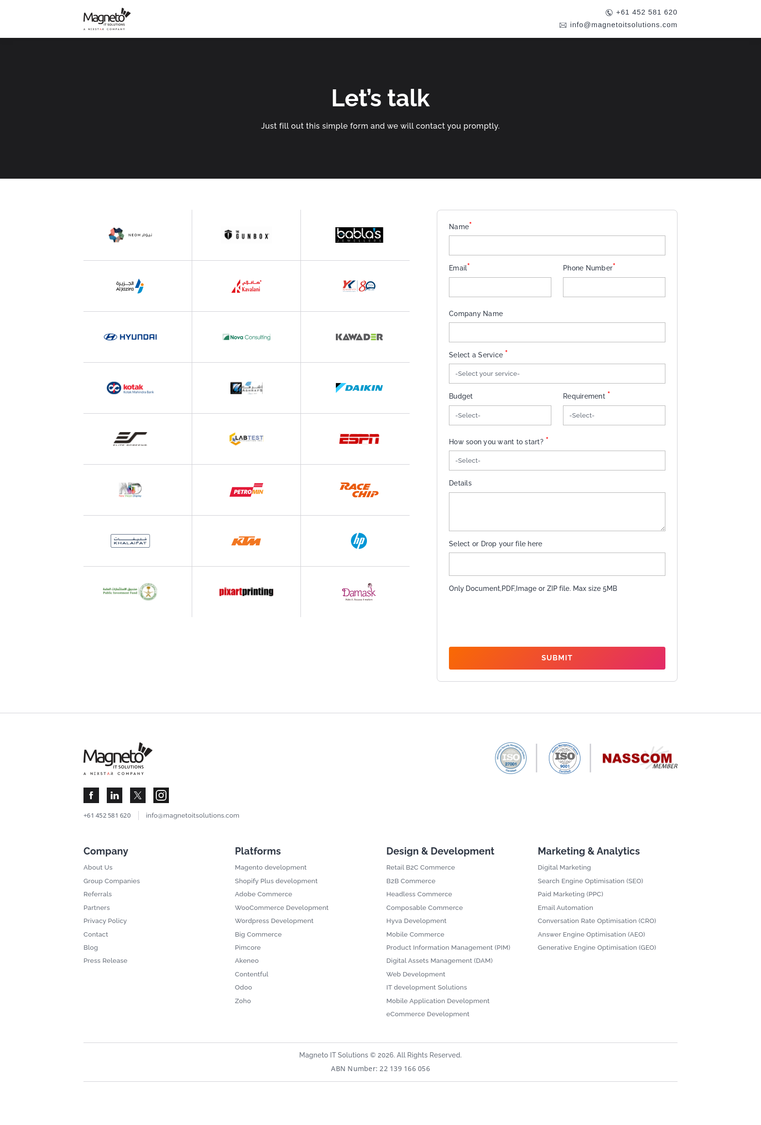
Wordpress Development (276, 930)
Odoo (244, 999)
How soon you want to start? (499, 446)
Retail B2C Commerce (422, 875)
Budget (461, 399)
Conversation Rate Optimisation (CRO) (600, 930)
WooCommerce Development (284, 916)
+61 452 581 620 (645, 13)
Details (460, 487)
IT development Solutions (428, 999)
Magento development (272, 875)
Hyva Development (417, 930)
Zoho (243, 1012)
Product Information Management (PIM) (451, 957)
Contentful (252, 985)
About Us (98, 875)
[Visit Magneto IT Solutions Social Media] (91, 802)
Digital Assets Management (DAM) (441, 971)
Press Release (106, 971)
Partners (97, 916)
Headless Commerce (420, 902)
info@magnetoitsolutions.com (620, 26)
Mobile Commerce (416, 943)
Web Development (417, 985)
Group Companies (113, 888)
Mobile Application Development (440, 1012)
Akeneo (247, 971)
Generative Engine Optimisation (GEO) (600, 957)
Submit (557, 662)
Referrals (98, 902)
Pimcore (248, 957)
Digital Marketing (566, 875)
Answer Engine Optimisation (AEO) (594, 943)
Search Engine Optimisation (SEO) (593, 888)
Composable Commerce (426, 916)
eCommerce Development (429, 1026)
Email (460, 269)
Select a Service (479, 357)
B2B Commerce (412, 888)
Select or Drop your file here (495, 548)
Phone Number (589, 269)
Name (460, 228)
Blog (91, 957)
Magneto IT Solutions (333, 1067)
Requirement (587, 399)
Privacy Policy (106, 930)
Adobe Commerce (265, 902)
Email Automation (567, 916)
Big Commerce (259, 943)
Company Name (476, 315)
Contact (96, 943)
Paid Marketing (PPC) (572, 902)
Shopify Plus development (278, 888)
